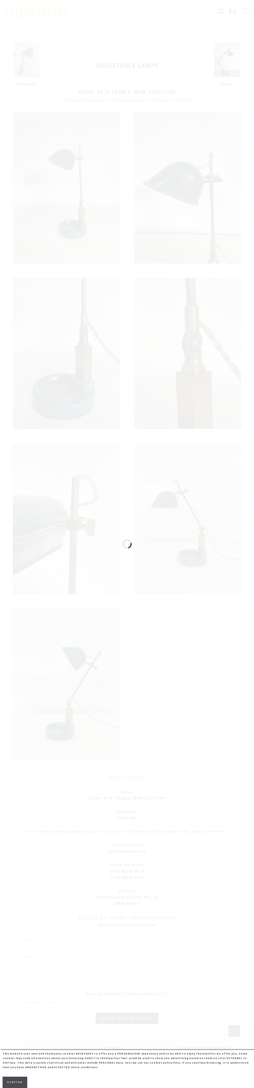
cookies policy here (165, 1062)
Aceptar (15, 1082)
